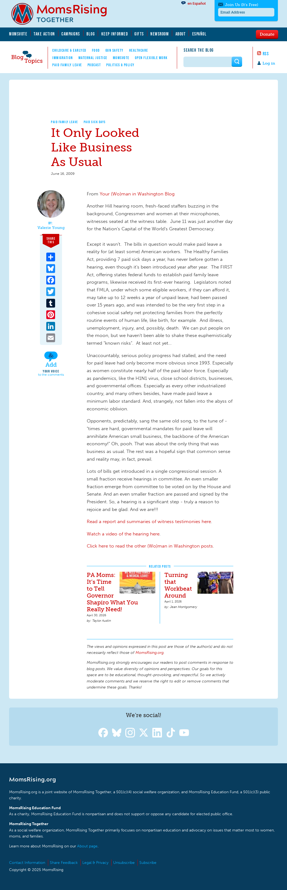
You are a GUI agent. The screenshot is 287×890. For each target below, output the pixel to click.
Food (96, 50)
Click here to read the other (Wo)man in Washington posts (150, 546)
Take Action (44, 33)
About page (87, 846)
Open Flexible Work (151, 58)
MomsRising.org (63, 13)
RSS (266, 53)
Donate (267, 34)
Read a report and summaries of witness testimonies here (149, 521)
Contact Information (27, 862)
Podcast (94, 65)
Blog (90, 33)
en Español (197, 3)
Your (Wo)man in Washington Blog (137, 194)
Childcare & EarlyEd (69, 50)
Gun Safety (114, 50)
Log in (268, 63)
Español (199, 33)
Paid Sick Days (95, 122)
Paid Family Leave (67, 65)
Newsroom (159, 33)
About (180, 33)
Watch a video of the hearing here (123, 534)
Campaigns (70, 33)
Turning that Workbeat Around (178, 585)
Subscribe (147, 862)
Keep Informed (114, 33)
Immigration (62, 58)
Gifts (139, 33)
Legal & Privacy (95, 862)
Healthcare (138, 50)
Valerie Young (51, 228)
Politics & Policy (120, 65)
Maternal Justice (92, 58)
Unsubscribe (124, 862)
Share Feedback (64, 862)
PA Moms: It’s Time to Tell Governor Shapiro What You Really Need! (112, 592)
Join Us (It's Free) (241, 4)
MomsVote (18, 33)
